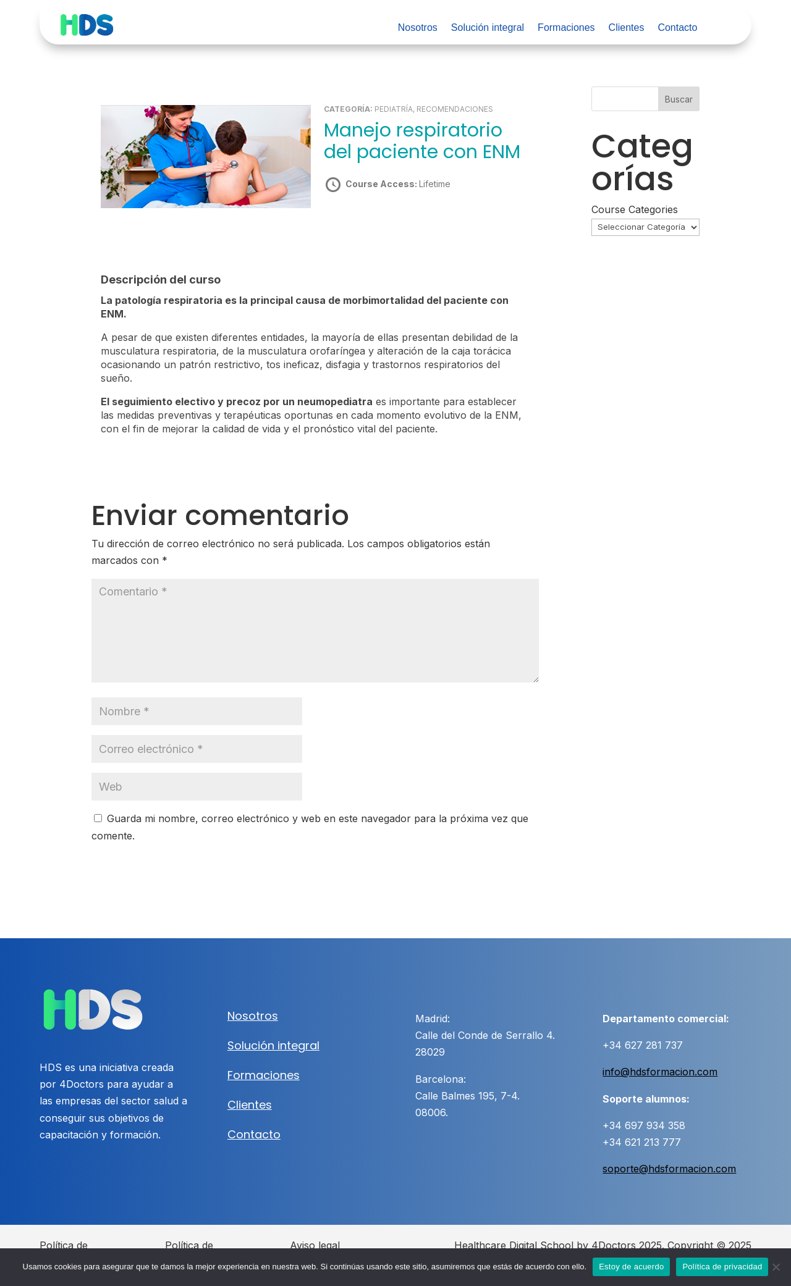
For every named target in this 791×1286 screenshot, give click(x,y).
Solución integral (487, 28)
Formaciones (566, 28)
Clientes (627, 28)
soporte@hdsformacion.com (669, 1168)
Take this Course (390, 227)
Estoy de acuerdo (631, 1266)
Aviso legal (315, 1245)
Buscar (679, 99)
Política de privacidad (722, 1266)
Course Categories (634, 209)
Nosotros (418, 28)
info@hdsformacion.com (660, 1071)
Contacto (677, 28)
